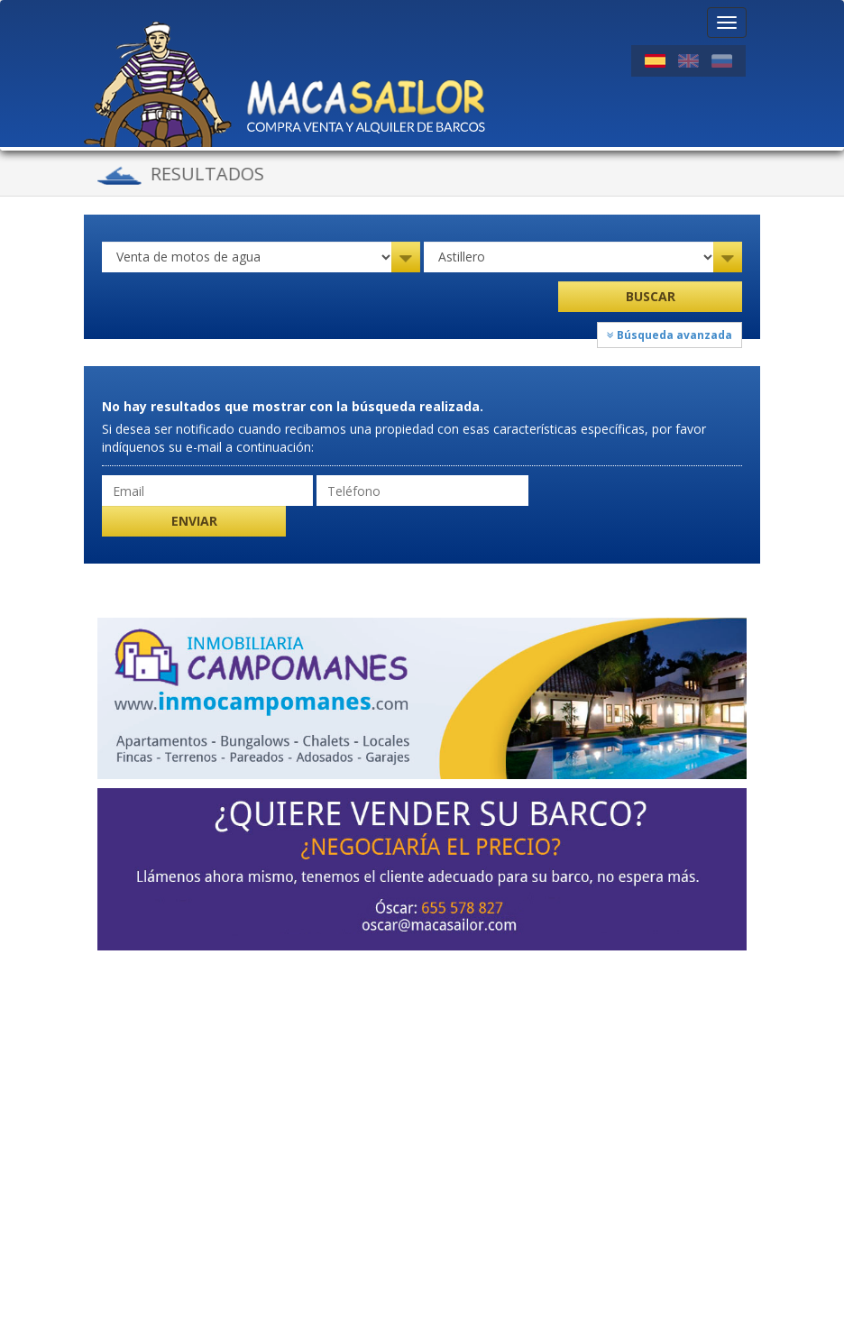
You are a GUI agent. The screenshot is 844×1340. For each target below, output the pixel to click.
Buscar (650, 296)
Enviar (194, 520)
